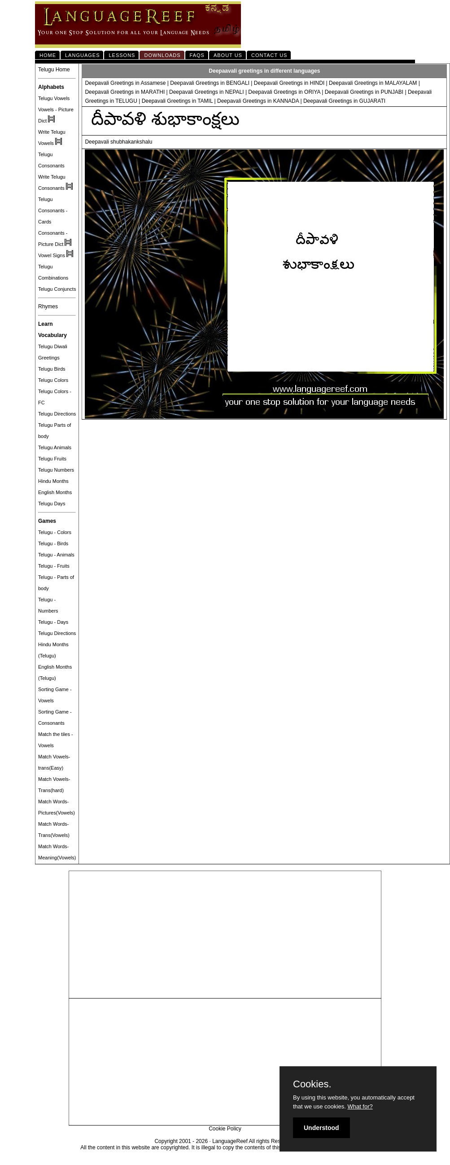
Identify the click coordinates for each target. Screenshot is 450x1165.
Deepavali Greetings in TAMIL (177, 101)
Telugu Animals (54, 447)
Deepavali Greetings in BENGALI (209, 83)
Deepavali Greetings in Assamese (126, 83)
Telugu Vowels (54, 98)
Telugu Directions (57, 413)
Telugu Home (54, 69)
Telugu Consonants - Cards (52, 210)
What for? (359, 1106)
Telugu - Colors (54, 532)
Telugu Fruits (52, 458)
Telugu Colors (53, 380)
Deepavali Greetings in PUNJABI (364, 92)
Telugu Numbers (56, 470)
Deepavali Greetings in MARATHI (125, 92)
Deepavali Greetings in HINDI (289, 83)
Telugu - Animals (56, 554)
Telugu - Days (53, 622)
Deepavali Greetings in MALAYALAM (373, 83)
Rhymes (48, 306)
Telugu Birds (52, 369)
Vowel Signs (51, 255)
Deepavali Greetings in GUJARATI (344, 101)
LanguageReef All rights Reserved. (253, 1141)
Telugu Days (52, 503)
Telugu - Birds (53, 543)
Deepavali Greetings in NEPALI (206, 92)
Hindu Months (53, 481)
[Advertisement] (225, 935)
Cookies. (312, 1084)
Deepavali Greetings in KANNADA (258, 101)
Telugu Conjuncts (57, 289)
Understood (321, 1127)
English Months (55, 492)
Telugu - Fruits (54, 566)
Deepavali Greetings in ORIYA (284, 92)
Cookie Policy (225, 1129)
